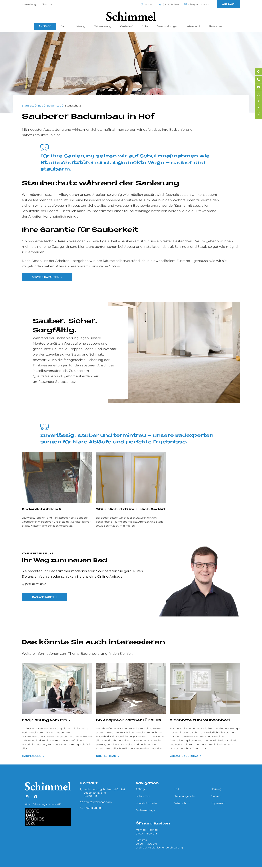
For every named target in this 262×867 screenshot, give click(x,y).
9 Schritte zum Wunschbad (200, 720)
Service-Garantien (46, 277)
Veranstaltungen (167, 26)
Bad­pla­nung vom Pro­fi (46, 720)
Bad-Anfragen (44, 597)
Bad (63, 26)
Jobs (145, 26)
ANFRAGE (228, 4)
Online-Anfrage (145, 810)
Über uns (46, 4)
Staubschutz (73, 105)
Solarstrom (143, 796)
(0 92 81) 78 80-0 (35, 584)
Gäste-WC (126, 26)
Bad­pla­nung (31, 756)
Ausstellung (29, 4)
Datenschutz (182, 803)
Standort (142, 4)
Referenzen (216, 26)
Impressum (218, 803)
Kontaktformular (146, 803)
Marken (215, 796)
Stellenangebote (184, 796)
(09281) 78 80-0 (165, 4)
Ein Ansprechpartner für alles (128, 720)
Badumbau (54, 105)
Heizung (80, 26)
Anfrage (141, 789)
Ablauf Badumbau (183, 756)
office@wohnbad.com (196, 4)
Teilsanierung (102, 26)
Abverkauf (193, 26)
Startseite (28, 105)
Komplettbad (106, 756)
